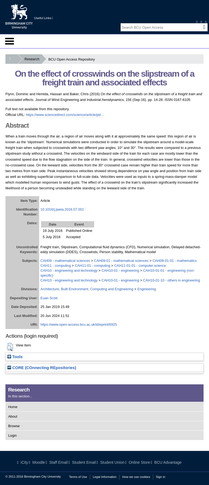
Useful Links (43, 18)
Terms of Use (78, 476)
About (12, 416)
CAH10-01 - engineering (120, 270)
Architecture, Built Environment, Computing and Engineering (87, 289)
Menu (9, 41)
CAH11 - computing (56, 266)
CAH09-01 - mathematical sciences (121, 261)
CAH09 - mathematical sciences (65, 261)
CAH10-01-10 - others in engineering (171, 280)
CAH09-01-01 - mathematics (174, 261)
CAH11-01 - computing (92, 266)
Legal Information (104, 476)
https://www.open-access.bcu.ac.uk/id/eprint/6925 (79, 324)
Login (12, 435)
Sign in (160, 476)
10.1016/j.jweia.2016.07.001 (62, 209)
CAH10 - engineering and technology (69, 270)
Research (33, 59)
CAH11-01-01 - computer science (140, 266)
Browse (14, 426)
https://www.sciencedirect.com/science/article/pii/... (65, 115)
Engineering (146, 289)
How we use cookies (136, 476)
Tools (15, 357)
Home (12, 407)
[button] (10, 347)
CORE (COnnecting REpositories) (41, 368)
